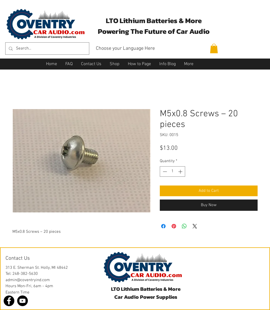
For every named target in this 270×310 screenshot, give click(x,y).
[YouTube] (22, 300)
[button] (214, 48)
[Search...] (46, 48)
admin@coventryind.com (28, 280)
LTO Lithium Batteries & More (145, 289)
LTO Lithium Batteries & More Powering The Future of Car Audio (154, 26)
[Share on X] (194, 226)
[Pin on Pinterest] (174, 226)
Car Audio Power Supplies (145, 297)
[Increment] (181, 172)
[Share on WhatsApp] (184, 226)
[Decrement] (164, 172)
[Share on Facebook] (163, 226)
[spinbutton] (172, 172)
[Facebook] (9, 300)
